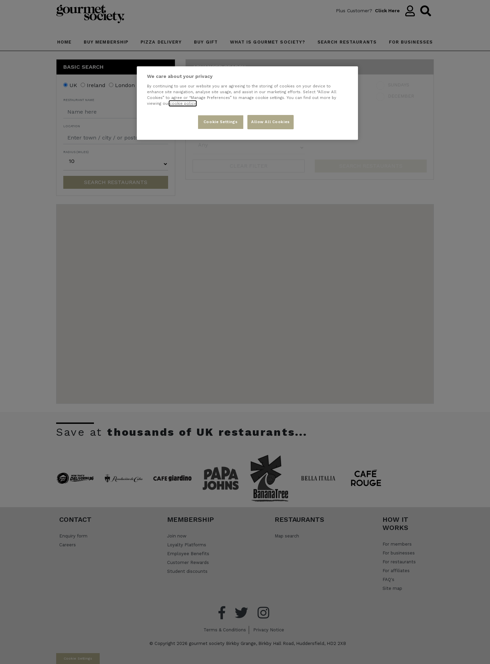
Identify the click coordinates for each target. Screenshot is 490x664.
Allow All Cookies (270, 121)
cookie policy (182, 103)
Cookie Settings (220, 121)
